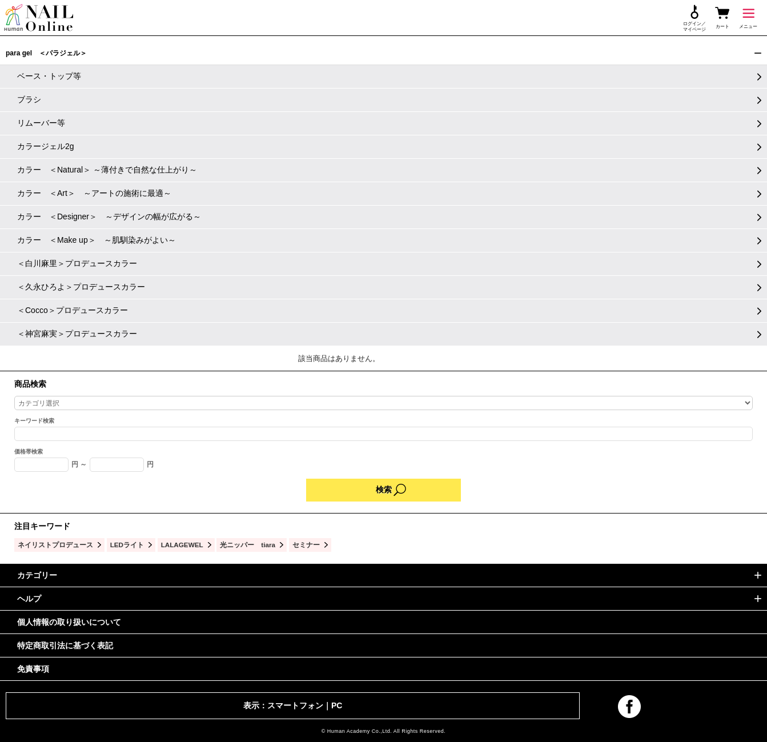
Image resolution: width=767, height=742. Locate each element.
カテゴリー (37, 575)
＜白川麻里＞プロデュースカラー (77, 263)
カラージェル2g (45, 146)
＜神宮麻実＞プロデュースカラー (77, 333)
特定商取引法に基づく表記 (65, 645)
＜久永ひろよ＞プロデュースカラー (81, 286)
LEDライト (127, 544)
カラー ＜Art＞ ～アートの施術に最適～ (94, 193)
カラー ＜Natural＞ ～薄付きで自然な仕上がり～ (107, 169)
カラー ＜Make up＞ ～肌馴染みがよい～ (96, 239)
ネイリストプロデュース (55, 544)
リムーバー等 (41, 122)
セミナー (306, 544)
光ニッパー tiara (247, 544)
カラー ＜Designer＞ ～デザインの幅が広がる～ (109, 216)
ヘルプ (29, 598)
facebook (629, 706)
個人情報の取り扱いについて (69, 622)
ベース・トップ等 (49, 76)
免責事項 (33, 668)
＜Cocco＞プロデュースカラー (72, 310)
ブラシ (29, 99)
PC (336, 705)
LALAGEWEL (182, 544)
